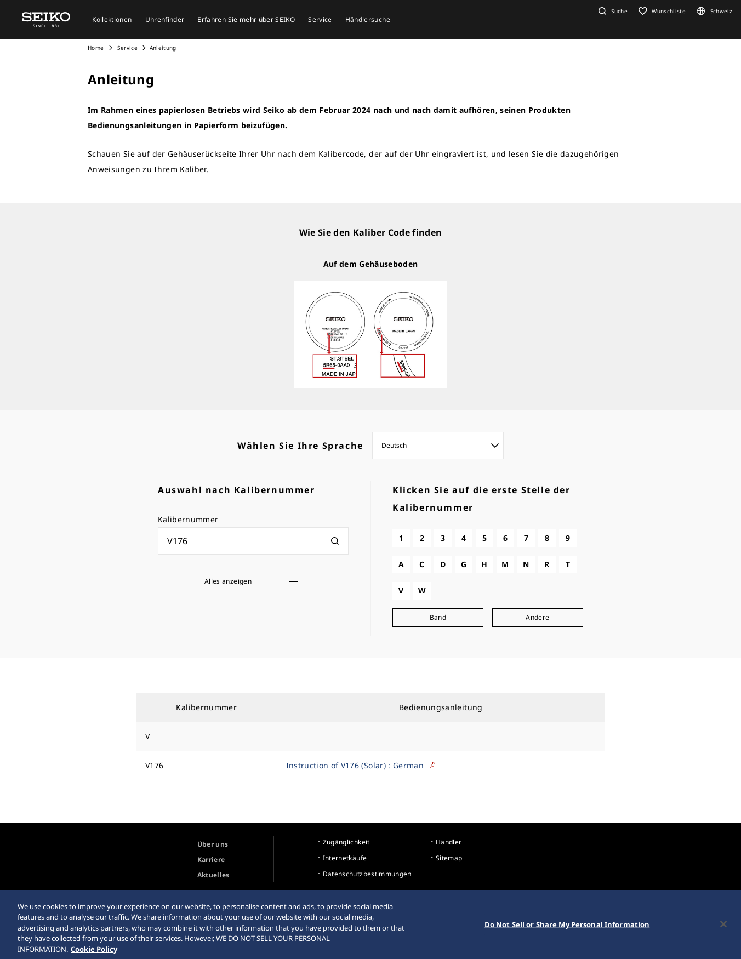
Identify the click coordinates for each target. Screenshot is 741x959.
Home (96, 48)
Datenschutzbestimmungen (367, 873)
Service (127, 48)
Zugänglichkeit (346, 842)
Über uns (213, 844)
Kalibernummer (188, 519)
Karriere (211, 859)
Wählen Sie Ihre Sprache (300, 445)
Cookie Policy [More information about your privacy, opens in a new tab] (94, 953)
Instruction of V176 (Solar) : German (361, 765)
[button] (612, 11)
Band (438, 617)
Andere (537, 617)
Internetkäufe (345, 858)
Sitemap (449, 858)
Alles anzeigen (228, 581)
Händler (448, 842)
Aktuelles (213, 875)
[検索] (335, 541)
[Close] (723, 928)
